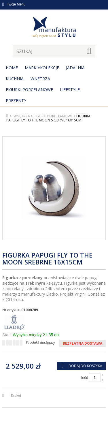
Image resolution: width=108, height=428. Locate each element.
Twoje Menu (14, 4)
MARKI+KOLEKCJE (42, 67)
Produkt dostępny (40, 342)
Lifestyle (70, 89)
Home (12, 67)
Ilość (84, 378)
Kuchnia (15, 78)
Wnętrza (40, 78)
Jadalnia (75, 67)
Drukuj (16, 395)
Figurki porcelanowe (29, 89)
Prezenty (16, 100)
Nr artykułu (11, 310)
